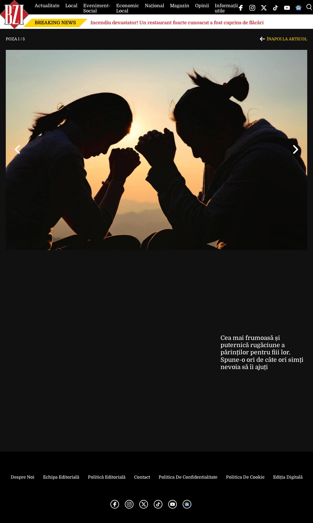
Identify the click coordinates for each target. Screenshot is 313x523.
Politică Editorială (106, 477)
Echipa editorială (61, 477)
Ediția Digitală (288, 477)
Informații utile (226, 8)
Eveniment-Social (96, 8)
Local (71, 5)
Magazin (179, 5)
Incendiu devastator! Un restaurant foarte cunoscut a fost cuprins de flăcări (177, 22)
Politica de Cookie (245, 477)
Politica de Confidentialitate (188, 477)
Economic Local (127, 8)
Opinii (202, 5)
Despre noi (22, 477)
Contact (142, 477)
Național (154, 5)
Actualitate (47, 5)
